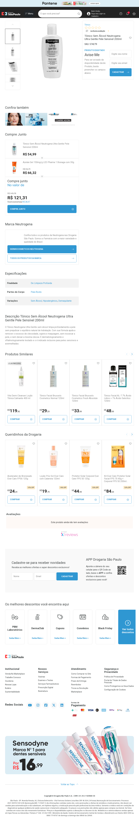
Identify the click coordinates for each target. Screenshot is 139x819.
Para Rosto (36, 292)
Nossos (53, 670)
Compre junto (42, 209)
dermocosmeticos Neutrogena (42, 249)
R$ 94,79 (26, 169)
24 (12, 491)
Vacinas (41, 677)
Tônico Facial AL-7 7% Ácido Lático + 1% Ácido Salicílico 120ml (117, 398)
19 (45, 491)
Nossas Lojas (10, 684)
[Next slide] (132, 354)
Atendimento (78, 668)
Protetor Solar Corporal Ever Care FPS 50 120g (85, 477)
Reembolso (76, 684)
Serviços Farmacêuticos (48, 684)
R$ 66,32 (29, 172)
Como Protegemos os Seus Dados (119, 686)
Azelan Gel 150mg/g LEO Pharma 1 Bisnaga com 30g (48, 162)
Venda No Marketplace (15, 674)
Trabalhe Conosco (13, 677)
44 (77, 491)
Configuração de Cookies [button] (115, 690)
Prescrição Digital (45, 687)
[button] (12, 36)
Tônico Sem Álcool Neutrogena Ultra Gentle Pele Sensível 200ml (46, 145)
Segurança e (119, 670)
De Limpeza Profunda (41, 283)
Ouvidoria (9, 681)
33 (77, 411)
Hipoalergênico (50, 301)
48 (109, 411)
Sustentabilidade (12, 692)
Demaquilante (65, 301)
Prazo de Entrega (78, 681)
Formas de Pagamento (81, 677)
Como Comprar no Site (81, 674)
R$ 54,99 (29, 154)
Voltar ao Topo (69, 784)
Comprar (21, 419)
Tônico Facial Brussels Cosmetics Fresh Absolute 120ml (85, 398)
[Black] (69, 3)
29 (45, 411)
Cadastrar (120, 72)
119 (13, 411)
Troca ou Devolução (79, 688)
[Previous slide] (127, 354)
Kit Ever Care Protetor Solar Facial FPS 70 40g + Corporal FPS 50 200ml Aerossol (117, 479)
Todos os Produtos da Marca (42, 258)
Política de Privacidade (114, 677)
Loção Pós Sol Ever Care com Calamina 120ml (52, 477)
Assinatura (43, 691)
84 (109, 491)
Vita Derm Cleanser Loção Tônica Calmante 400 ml (19, 397)
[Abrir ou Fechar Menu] (29, 14)
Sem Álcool (36, 301)
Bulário (8, 688)
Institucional (12, 668)
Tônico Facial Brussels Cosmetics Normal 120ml (52, 397)
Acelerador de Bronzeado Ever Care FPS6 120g (19, 477)
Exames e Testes (45, 680)
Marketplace (76, 692)
